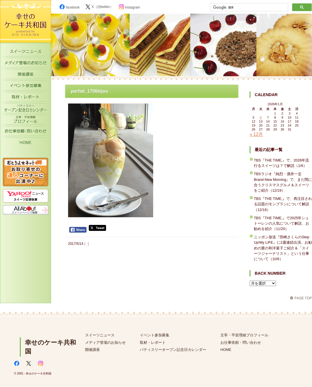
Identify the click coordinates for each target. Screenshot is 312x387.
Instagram (129, 7)
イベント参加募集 (25, 86)
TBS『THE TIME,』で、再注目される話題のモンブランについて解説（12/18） (283, 204)
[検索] (248, 7)
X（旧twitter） (99, 7)
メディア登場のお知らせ (25, 64)
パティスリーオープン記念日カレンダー (25, 109)
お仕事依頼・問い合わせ (240, 342)
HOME (25, 143)
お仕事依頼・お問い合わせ (25, 132)
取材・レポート (25, 98)
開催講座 (25, 75)
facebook (70, 7)
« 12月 (256, 134)
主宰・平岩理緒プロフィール (25, 121)
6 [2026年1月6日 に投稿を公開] (261, 117)
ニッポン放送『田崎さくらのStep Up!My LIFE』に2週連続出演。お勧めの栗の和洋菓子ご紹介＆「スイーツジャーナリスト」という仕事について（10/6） (283, 248)
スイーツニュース (25, 52)
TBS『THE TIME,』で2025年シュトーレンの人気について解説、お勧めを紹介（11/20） (281, 223)
